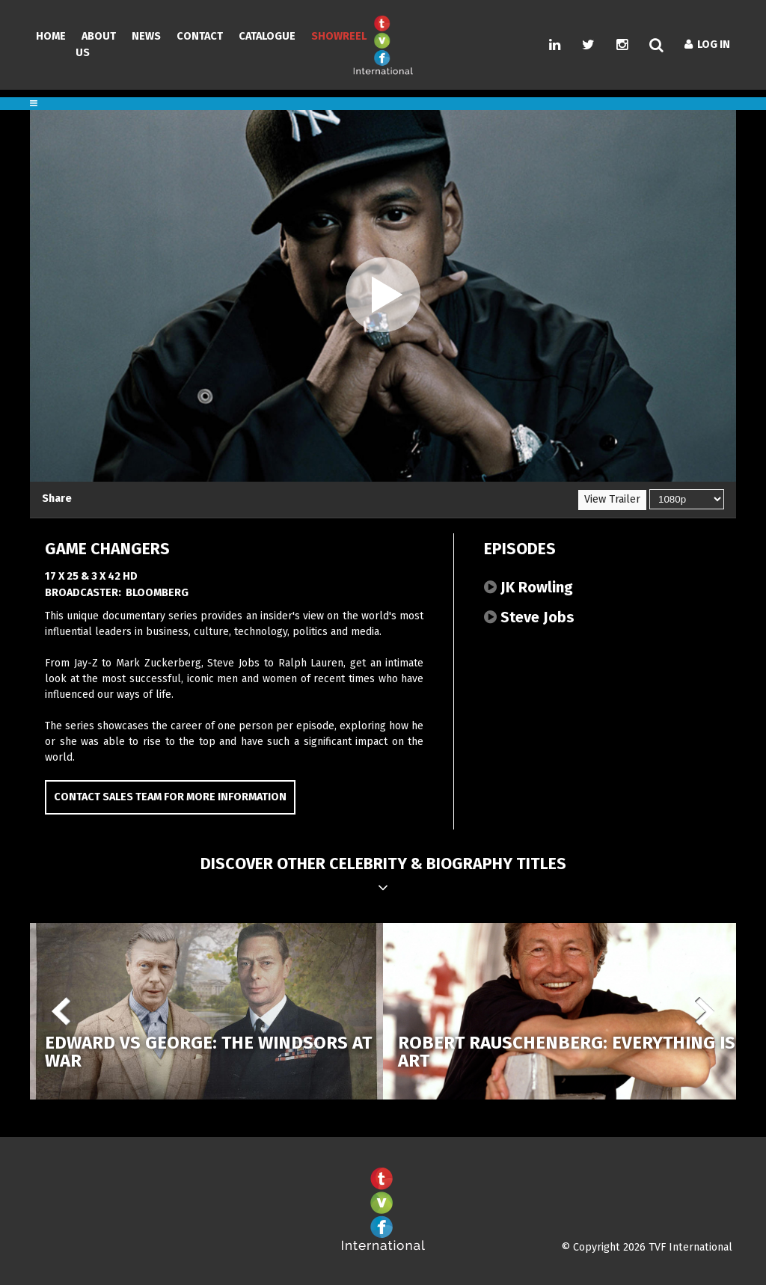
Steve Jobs (529, 617)
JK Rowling (528, 587)
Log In (707, 44)
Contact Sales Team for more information (170, 797)
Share (57, 498)
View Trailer (612, 499)
